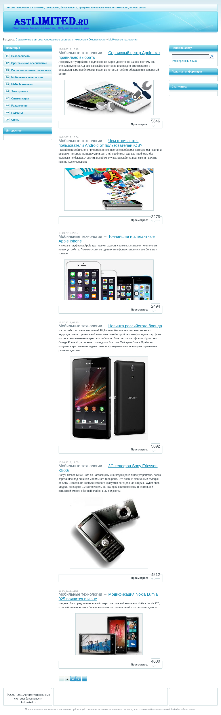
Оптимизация (17, 98)
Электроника (17, 91)
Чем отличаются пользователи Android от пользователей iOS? (100, 143)
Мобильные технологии (123, 39)
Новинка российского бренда (135, 326)
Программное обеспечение (26, 63)
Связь (12, 119)
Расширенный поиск (184, 61)
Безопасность (18, 56)
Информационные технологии (28, 70)
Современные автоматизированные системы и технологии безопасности (61, 39)
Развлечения (17, 105)
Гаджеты (14, 112)
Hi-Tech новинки (19, 84)
